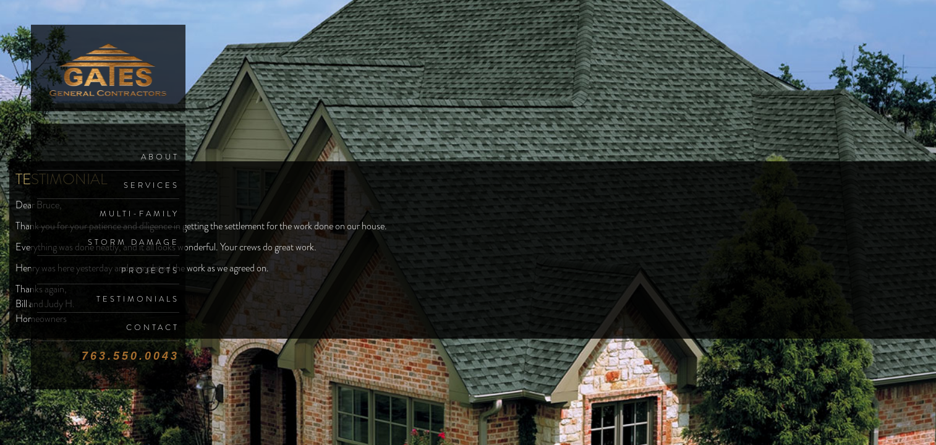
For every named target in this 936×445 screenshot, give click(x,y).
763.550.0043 (130, 356)
